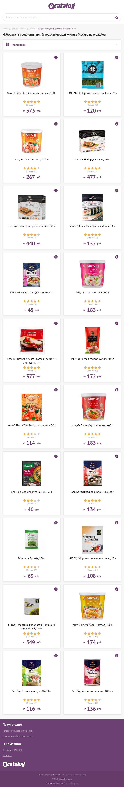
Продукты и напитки (18, 29)
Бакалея (32, 29)
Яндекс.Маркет (71, 783)
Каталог (5, 29)
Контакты (7, 755)
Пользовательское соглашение (17, 730)
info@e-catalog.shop (76, 774)
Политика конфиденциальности (18, 736)
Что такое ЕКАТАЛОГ (12, 750)
